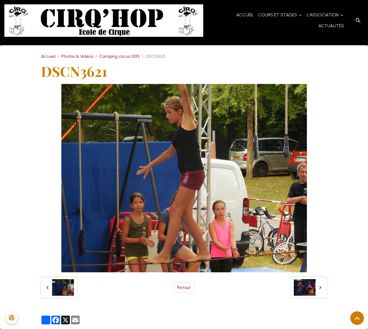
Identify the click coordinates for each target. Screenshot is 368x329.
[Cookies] (11, 318)
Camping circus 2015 (119, 56)
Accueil (245, 14)
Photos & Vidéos (77, 56)
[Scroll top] (357, 318)
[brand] (103, 20)
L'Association (323, 14)
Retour (184, 287)
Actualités (331, 25)
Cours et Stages (278, 14)
